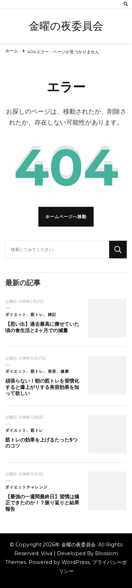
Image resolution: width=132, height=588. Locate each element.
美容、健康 (58, 371)
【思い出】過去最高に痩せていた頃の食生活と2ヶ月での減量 (42, 327)
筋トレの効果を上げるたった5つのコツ (41, 443)
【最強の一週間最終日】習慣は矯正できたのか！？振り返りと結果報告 (42, 502)
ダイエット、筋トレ (24, 314)
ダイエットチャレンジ (26, 487)
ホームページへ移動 (66, 216)
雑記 (52, 314)
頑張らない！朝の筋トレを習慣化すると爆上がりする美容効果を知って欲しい (42, 387)
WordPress (76, 562)
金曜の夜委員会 (66, 26)
